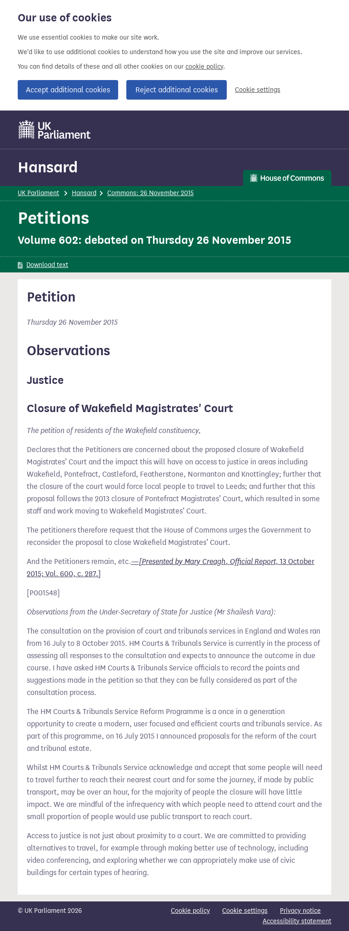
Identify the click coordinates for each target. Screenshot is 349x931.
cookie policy (204, 66)
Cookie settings (257, 90)
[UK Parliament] (55, 130)
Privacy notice (300, 911)
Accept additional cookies (68, 90)
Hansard (48, 167)
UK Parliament (38, 193)
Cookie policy (190, 911)
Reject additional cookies (176, 90)
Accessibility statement (297, 921)
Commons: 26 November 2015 (150, 193)
